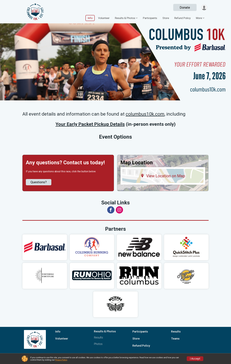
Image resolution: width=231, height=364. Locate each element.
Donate (185, 7)
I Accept (195, 358)
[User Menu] (204, 7)
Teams (175, 338)
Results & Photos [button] (125, 18)
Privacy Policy (61, 360)
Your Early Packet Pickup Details (90, 124)
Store (165, 18)
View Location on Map (163, 176)
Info (90, 18)
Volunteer (104, 18)
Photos (98, 344)
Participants (150, 18)
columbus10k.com (145, 114)
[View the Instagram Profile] (119, 209)
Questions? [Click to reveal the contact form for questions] (39, 182)
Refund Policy (182, 18)
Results (98, 337)
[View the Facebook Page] (110, 209)
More (199, 18)
